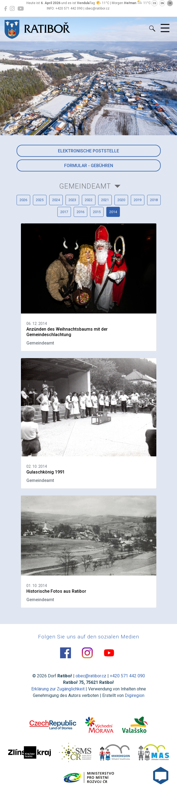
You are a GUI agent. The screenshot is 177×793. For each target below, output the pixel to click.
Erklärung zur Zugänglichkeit (58, 688)
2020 (121, 200)
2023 (72, 200)
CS (154, 3)
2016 (80, 212)
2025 (40, 200)
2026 (23, 200)
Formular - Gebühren (88, 165)
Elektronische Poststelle (88, 150)
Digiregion (134, 695)
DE (170, 3)
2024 (56, 200)
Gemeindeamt (85, 186)
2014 (113, 212)
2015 (97, 212)
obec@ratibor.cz (91, 675)
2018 (154, 200)
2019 (137, 200)
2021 (105, 200)
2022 (88, 200)
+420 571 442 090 (127, 675)
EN (162, 3)
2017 (64, 212)
